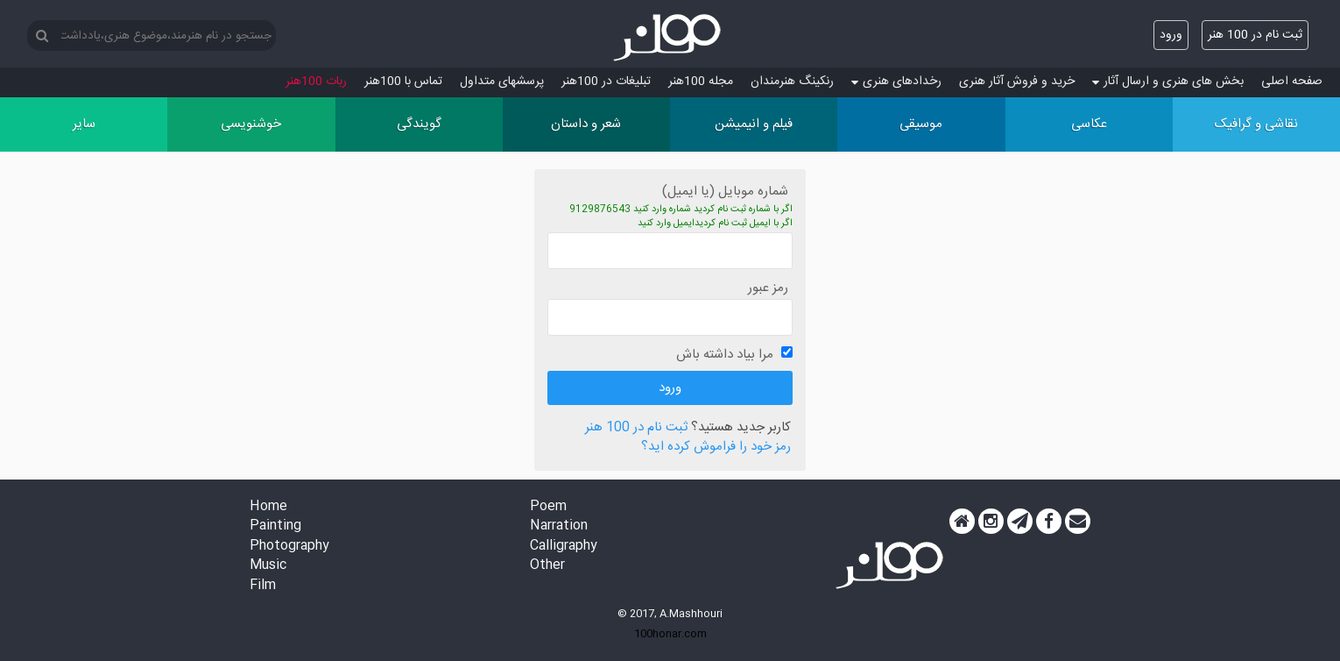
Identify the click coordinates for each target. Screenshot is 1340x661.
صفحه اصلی (1291, 81)
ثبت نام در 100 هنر (1255, 35)
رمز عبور (768, 288)
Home (268, 507)
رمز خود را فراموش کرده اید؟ (716, 447)
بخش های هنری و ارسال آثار (1168, 81)
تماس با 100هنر (403, 81)
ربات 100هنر (316, 81)
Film (263, 586)
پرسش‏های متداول (502, 81)
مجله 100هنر (700, 81)
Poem (548, 507)
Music (268, 566)
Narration (559, 526)
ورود (1171, 35)
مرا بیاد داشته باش (724, 355)
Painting (275, 526)
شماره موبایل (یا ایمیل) (725, 192)
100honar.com (670, 634)
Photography (289, 547)
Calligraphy (563, 547)
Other (547, 566)
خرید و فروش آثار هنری (1017, 81)
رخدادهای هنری (896, 81)
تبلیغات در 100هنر (606, 81)
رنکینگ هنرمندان (792, 81)
